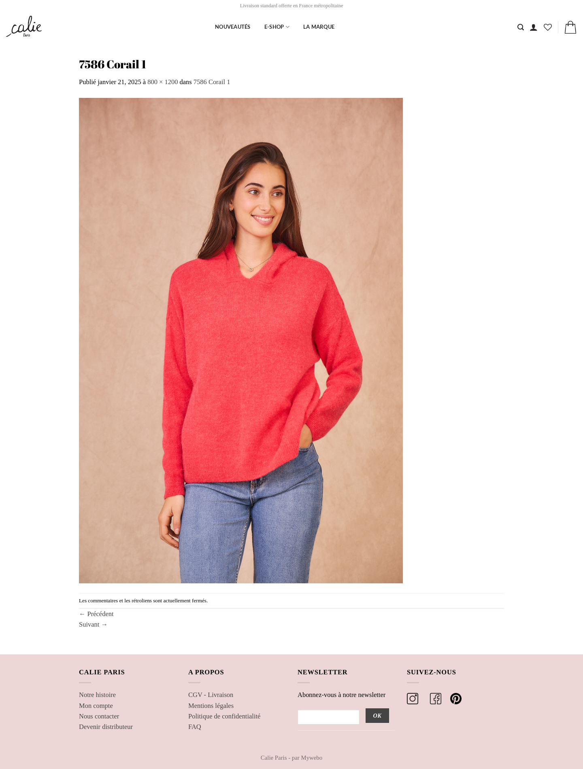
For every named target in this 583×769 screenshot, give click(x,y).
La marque (318, 26)
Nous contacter (99, 716)
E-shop (276, 27)
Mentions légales (211, 706)
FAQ (194, 727)
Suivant (93, 624)
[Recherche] (520, 27)
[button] (534, 27)
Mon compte (96, 706)
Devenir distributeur (106, 727)
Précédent (96, 614)
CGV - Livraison (210, 695)
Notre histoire (97, 695)
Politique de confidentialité (224, 716)
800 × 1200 (162, 82)
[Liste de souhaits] (548, 27)
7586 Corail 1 (212, 82)
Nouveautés (233, 26)
